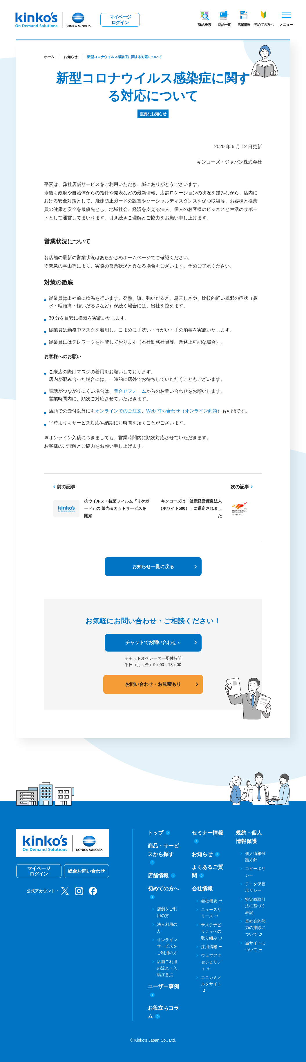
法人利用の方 (167, 927)
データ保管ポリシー (255, 887)
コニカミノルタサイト (211, 980)
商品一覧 (224, 25)
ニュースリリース (211, 912)
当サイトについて (255, 946)
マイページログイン (120, 20)
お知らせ (70, 57)
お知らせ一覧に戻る (153, 566)
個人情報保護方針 (255, 856)
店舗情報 (244, 25)
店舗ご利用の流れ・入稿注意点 (167, 968)
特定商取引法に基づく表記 (255, 906)
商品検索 (204, 25)
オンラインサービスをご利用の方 (167, 946)
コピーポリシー (255, 871)
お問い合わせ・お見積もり (153, 684)
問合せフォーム (130, 391)
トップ (159, 833)
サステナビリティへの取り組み (211, 931)
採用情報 (209, 946)
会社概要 (209, 900)
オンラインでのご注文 (118, 410)
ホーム (49, 57)
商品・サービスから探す (163, 854)
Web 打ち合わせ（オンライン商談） (184, 410)
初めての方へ (263, 25)
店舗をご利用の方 (167, 912)
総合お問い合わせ (86, 871)
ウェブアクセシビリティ (211, 962)
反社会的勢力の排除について (255, 928)
